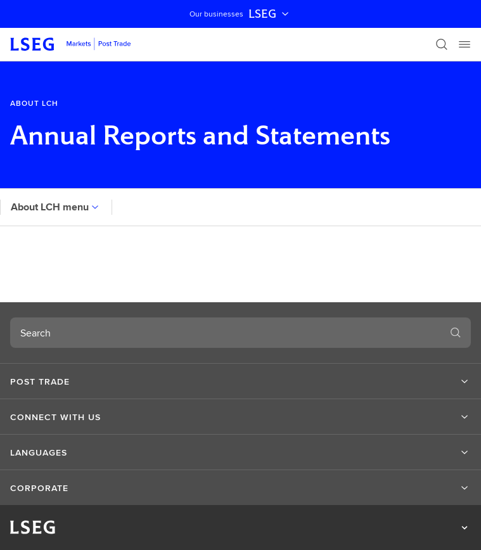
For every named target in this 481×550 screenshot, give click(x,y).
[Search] (441, 44)
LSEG (270, 14)
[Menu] (464, 44)
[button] (240, 381)
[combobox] (225, 332)
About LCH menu (56, 207)
